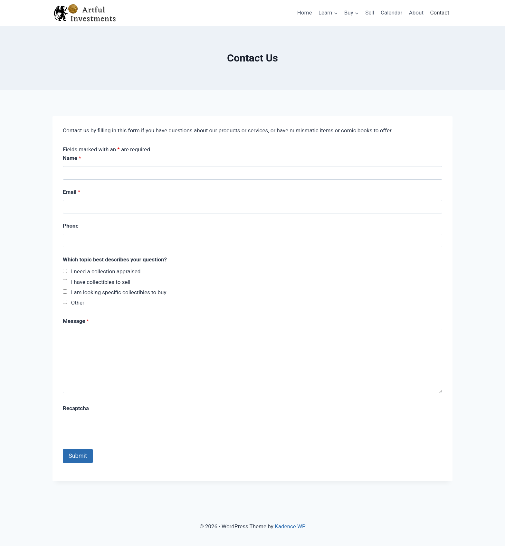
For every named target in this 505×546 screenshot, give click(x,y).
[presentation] (112, 428)
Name (72, 158)
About (416, 12)
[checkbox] (65, 271)
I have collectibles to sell (100, 282)
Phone (71, 225)
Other (77, 302)
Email (71, 192)
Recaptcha (76, 408)
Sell (369, 12)
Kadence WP (290, 526)
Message (76, 321)
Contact (439, 12)
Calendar (391, 12)
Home (304, 12)
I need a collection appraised (106, 271)
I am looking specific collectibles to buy (119, 292)
